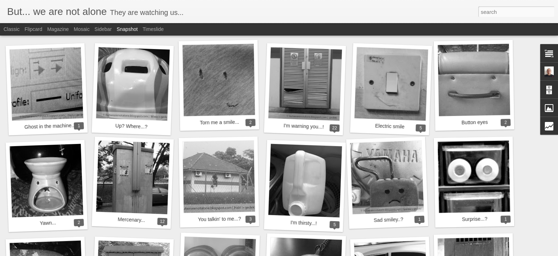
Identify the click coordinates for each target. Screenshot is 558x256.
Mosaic (81, 29)
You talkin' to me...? (219, 219)
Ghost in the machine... (49, 126)
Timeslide (153, 29)
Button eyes (475, 122)
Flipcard (33, 29)
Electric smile (390, 126)
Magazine (58, 29)
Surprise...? (475, 219)
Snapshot (127, 29)
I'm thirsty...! (303, 223)
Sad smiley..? (389, 219)
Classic (12, 29)
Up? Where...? (131, 126)
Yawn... (48, 223)
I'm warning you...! (304, 126)
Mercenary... (131, 220)
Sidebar (103, 29)
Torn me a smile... (219, 122)
